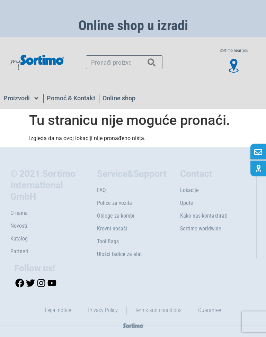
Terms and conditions (158, 310)
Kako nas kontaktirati (204, 215)
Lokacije (189, 190)
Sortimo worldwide (200, 228)
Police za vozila (114, 203)
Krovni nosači (112, 228)
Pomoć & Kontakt (71, 98)
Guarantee (209, 310)
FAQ (101, 190)
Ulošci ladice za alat (119, 254)
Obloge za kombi (115, 215)
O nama (19, 213)
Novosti (18, 225)
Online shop (119, 98)
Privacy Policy (103, 310)
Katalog (19, 238)
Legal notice (58, 310)
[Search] (151, 62)
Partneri (19, 251)
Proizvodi (21, 98)
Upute (186, 203)
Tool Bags (108, 241)
